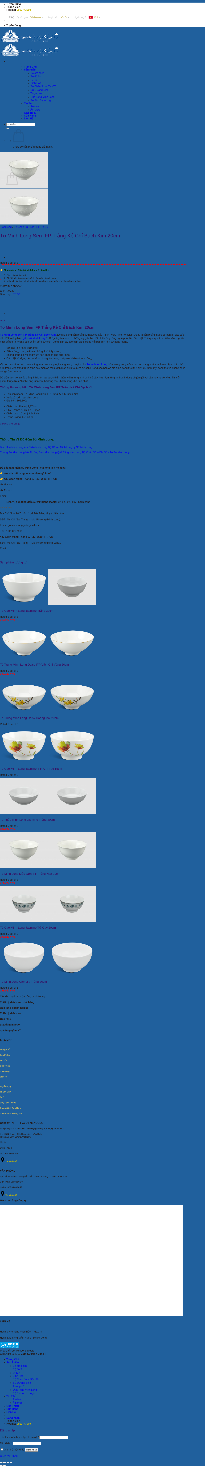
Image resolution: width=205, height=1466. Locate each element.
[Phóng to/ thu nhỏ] (1, 1462)
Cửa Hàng (12, 1409)
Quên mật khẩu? (9, 1456)
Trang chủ (6, 227)
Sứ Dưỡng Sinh (22, 1382)
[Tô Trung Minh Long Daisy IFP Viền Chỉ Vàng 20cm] (48, 657)
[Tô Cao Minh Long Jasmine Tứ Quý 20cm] (48, 921)
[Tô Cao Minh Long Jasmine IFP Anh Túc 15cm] (48, 762)
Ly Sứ (16, 1373)
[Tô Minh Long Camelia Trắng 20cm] (48, 975)
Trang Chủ (12, 1359)
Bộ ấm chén (20, 1365)
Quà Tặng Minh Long (25, 1389)
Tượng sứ (18, 1386)
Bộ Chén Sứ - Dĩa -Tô (26, 227)
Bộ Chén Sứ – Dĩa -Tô (26, 1379)
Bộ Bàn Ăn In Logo (23, 1393)
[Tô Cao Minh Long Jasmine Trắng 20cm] (48, 604)
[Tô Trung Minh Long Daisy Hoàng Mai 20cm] (48, 712)
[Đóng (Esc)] (11, 1462)
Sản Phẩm (12, 1362)
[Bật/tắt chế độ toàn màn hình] (4, 1462)
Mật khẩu (6, 1443)
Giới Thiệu (12, 1406)
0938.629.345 (17, 1182)
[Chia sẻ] (8, 1462)
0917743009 (24, 9)
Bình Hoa (18, 1376)
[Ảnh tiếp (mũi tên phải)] (4, 1465)
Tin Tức (11, 1396)
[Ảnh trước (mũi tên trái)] (1, 1465)
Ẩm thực (17, 1402)
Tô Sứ (44, 227)
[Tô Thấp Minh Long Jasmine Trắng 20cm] (48, 813)
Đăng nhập (31, 1450)
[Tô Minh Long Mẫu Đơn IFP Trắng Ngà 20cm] (48, 867)
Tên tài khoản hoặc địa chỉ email (19, 1437)
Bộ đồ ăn (18, 1369)
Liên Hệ (11, 1412)
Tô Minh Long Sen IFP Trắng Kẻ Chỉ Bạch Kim (28, 334)
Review (17, 1399)
